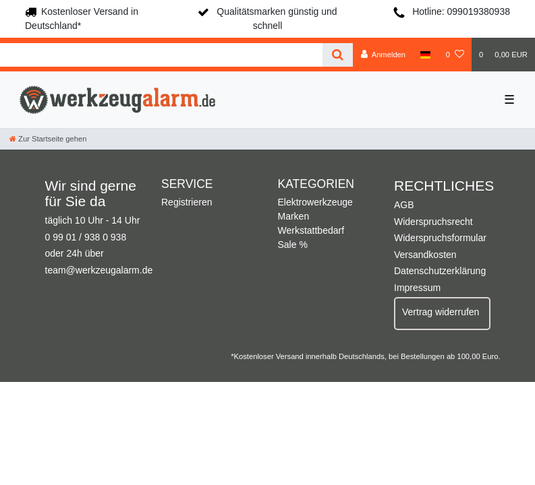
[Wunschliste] (455, 54)
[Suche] (337, 55)
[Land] (425, 54)
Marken (294, 216)
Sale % (293, 244)
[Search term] (161, 55)
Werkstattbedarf (311, 230)
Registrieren (186, 202)
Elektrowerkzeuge (315, 202)
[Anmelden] (383, 54)
